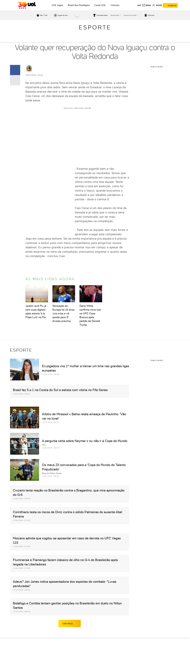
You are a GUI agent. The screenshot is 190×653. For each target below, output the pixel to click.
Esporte (95, 27)
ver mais (69, 623)
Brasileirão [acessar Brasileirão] (115, 15)
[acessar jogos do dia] (60, 15)
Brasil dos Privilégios (79, 5)
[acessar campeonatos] (100, 15)
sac (139, 5)
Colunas (115, 5)
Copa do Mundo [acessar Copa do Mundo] (129, 15)
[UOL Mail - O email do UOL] (146, 5)
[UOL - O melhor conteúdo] (27, 5)
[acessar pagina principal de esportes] (149, 15)
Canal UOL (100, 5)
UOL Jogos (57, 5)
